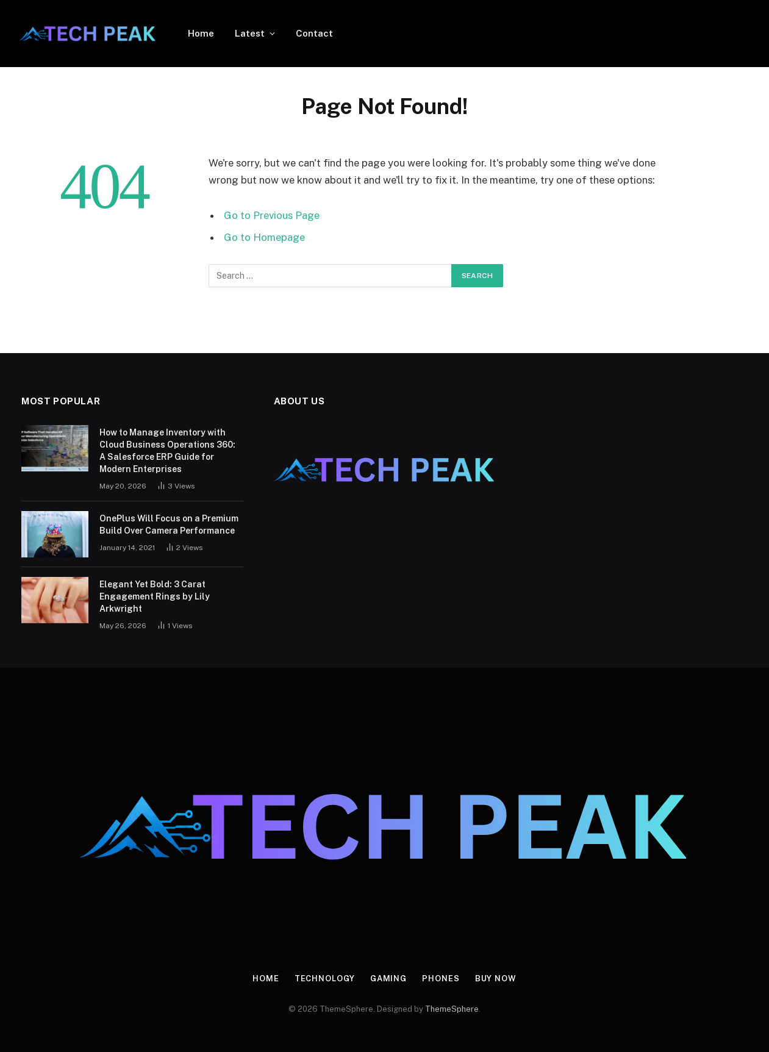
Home (201, 33)
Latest (250, 33)
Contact (314, 33)
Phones (440, 978)
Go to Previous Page (272, 215)
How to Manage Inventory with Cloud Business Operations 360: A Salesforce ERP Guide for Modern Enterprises (167, 451)
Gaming (388, 978)
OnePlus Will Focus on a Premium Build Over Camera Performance (168, 524)
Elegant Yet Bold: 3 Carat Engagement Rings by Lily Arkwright (154, 596)
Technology (325, 978)
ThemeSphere (452, 1009)
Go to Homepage (264, 237)
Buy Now (496, 978)
